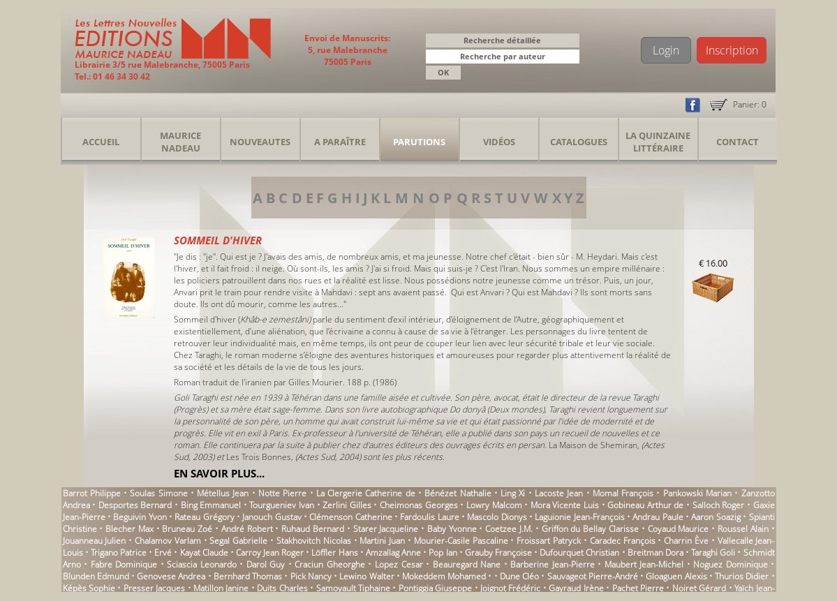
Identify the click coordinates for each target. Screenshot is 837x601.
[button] (571, 57)
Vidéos (499, 141)
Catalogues (578, 141)
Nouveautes (260, 141)
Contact (737, 141)
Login (666, 50)
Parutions (419, 141)
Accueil (100, 141)
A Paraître (340, 141)
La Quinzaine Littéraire (657, 141)
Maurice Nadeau (180, 141)
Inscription (732, 50)
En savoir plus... (219, 473)
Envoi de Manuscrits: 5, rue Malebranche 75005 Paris (347, 50)
